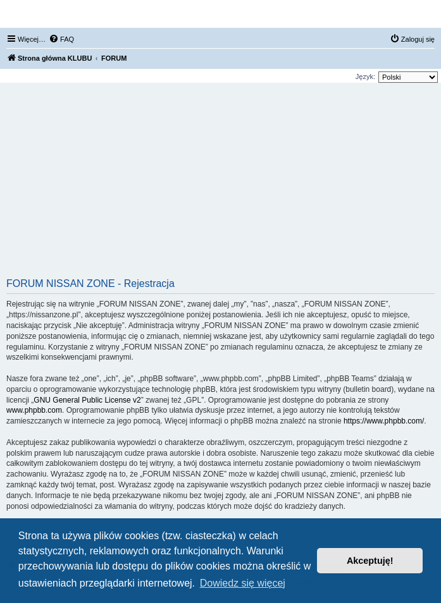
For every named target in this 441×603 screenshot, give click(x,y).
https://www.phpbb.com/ (384, 421)
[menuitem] (61, 39)
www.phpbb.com (34, 410)
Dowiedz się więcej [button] (242, 583)
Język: (365, 76)
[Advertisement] (220, 184)
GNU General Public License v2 (87, 400)
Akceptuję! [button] (370, 561)
